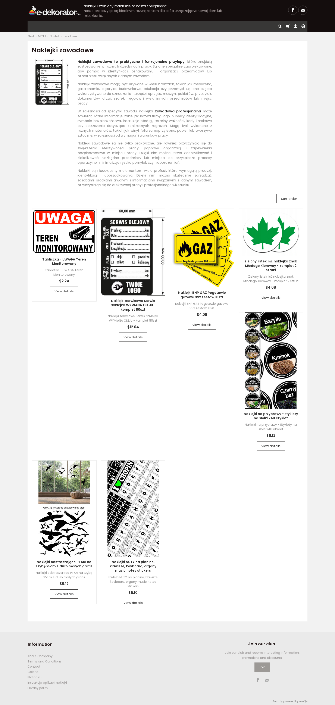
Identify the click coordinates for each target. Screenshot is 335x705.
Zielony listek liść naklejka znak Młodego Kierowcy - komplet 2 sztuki (271, 265)
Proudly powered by (290, 700)
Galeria (33, 671)
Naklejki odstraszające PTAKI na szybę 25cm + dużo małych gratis (64, 564)
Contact (34, 666)
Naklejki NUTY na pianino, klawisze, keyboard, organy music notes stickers (133, 566)
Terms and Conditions (44, 661)
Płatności (34, 676)
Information (40, 644)
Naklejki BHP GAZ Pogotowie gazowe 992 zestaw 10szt (202, 294)
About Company (40, 655)
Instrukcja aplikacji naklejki (47, 682)
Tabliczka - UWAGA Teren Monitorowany (64, 261)
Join (262, 667)
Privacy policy (38, 687)
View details (64, 291)
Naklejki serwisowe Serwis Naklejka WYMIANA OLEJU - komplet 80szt (133, 305)
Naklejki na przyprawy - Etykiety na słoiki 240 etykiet (271, 416)
